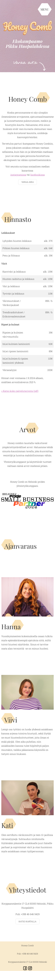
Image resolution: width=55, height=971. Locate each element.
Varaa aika (27, 182)
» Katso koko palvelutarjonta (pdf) (19, 390)
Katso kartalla (27, 921)
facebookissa (37, 174)
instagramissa (18, 174)
